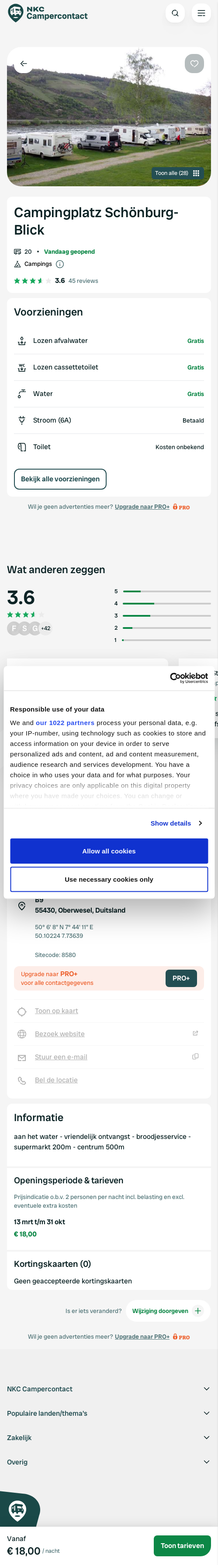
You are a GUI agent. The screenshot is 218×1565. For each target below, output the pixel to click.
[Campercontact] (52, 13)
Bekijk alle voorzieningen (60, 479)
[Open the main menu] (201, 13)
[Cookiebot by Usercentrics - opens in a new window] (169, 678)
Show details (171, 823)
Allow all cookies (109, 850)
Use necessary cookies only (109, 879)
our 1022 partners (65, 722)
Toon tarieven (182, 1545)
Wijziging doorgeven (168, 1311)
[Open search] (175, 13)
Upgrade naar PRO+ (142, 506)
